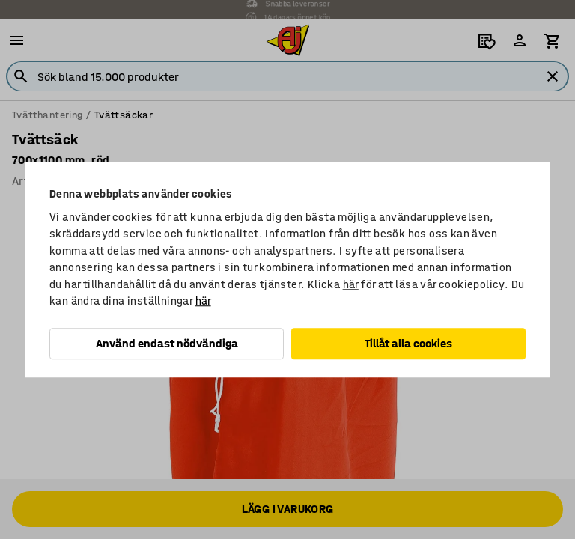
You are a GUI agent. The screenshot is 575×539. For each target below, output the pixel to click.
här (351, 284)
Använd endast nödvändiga (167, 343)
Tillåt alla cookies (408, 343)
